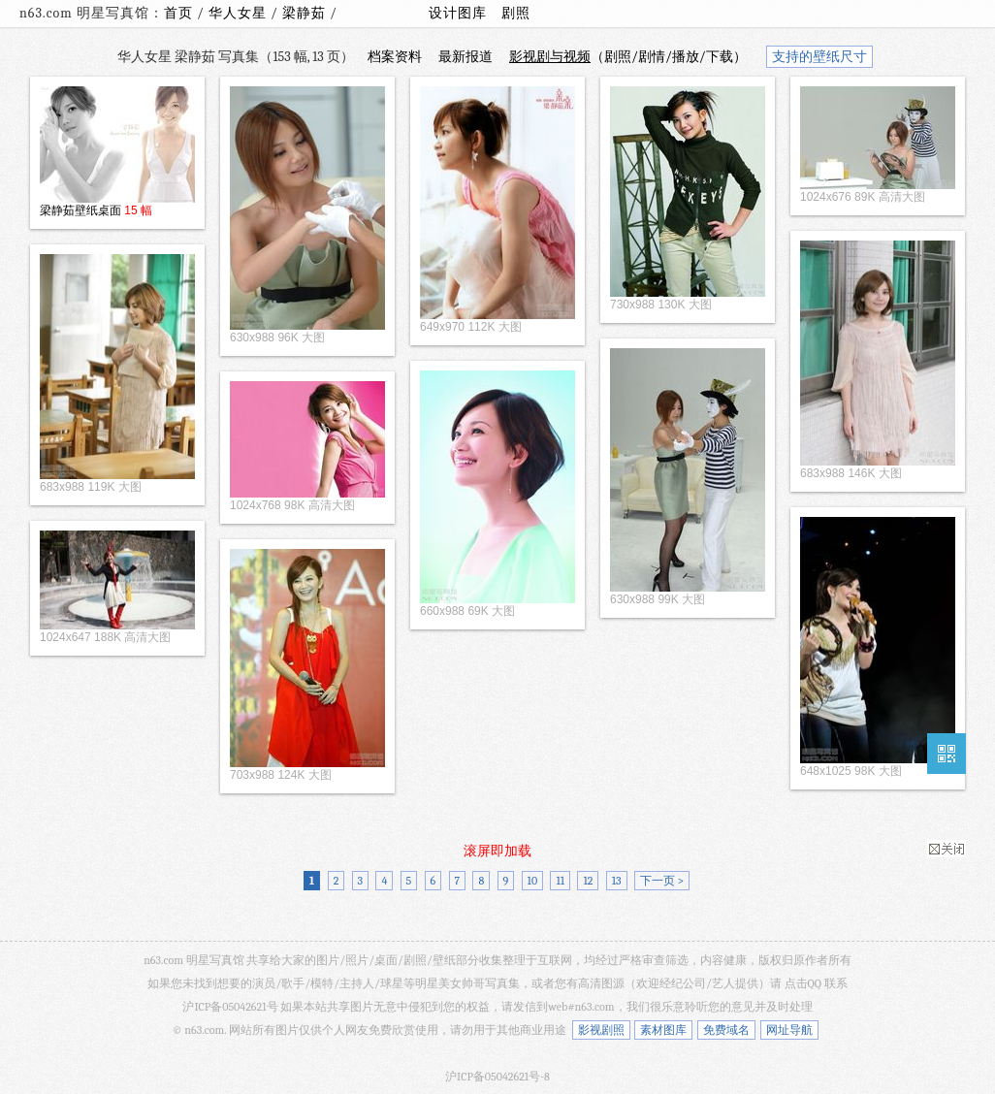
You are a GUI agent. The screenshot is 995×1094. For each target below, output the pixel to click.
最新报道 (465, 56)
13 (617, 880)
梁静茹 (306, 13)
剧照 (515, 13)
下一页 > (662, 880)
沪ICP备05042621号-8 (497, 1076)
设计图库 (458, 13)
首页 (178, 13)
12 (588, 880)
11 (560, 880)
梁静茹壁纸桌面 (80, 210)
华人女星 (240, 13)
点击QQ (803, 983)
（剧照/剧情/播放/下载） (628, 56)
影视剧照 (601, 1030)
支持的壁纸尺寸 (819, 56)
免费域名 (726, 1030)
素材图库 (663, 1030)
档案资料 (395, 56)
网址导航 (789, 1030)
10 (533, 880)
